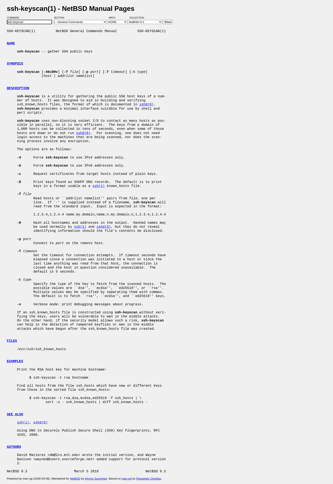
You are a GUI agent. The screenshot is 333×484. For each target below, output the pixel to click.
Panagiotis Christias (148, 478)
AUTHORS (14, 447)
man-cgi (126, 478)
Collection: (136, 17)
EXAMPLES (15, 361)
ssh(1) (98, 186)
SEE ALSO (15, 414)
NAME (11, 43)
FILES (12, 341)
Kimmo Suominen (96, 478)
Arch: (114, 17)
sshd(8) (146, 104)
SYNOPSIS (15, 63)
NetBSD (75, 478)
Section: (60, 17)
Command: (14, 17)
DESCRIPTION (18, 88)
